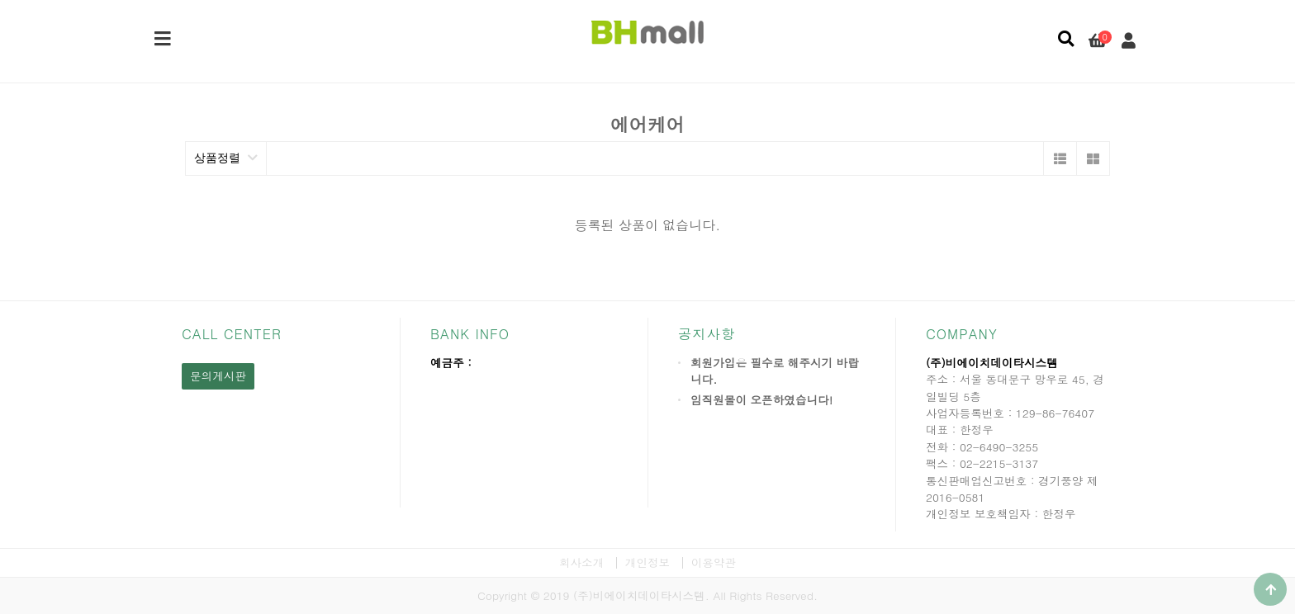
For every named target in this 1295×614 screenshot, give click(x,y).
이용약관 (713, 562)
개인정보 (647, 562)
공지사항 (706, 333)
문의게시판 (218, 376)
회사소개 (581, 562)
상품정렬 (226, 158)
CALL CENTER (232, 333)
